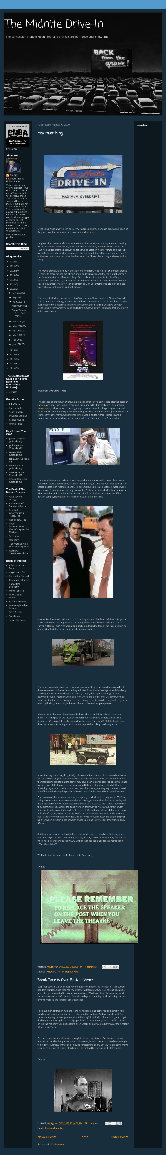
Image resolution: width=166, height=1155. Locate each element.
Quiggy (13, 175)
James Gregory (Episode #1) (16, 440)
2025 (12, 266)
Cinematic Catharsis (19, 580)
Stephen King (71, 971)
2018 (12, 354)
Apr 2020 (17, 330)
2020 (12, 288)
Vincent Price (15, 423)
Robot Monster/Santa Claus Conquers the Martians (19, 527)
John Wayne (15, 404)
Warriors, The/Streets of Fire (18, 552)
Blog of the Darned (19, 576)
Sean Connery (16, 412)
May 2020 (18, 326)
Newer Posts (47, 1137)
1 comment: (91, 967)
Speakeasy (14, 616)
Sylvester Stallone (18, 416)
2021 (12, 284)
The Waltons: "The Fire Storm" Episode (19, 545)
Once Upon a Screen (15, 596)
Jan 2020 (17, 344)
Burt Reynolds (16, 408)
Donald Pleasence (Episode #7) (18, 480)
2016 (12, 363)
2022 (12, 279)
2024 (12, 270)
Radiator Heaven (17, 601)
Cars (53, 971)
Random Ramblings (55, 1128)
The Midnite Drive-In (54, 24)
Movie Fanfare (16, 590)
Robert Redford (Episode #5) (17, 467)
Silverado (14, 536)
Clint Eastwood (16, 419)
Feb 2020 (17, 339)
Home (83, 1137)
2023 (12, 275)
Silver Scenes (15, 612)
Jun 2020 (17, 321)
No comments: (92, 1123)
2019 (12, 350)
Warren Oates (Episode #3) (16, 453)
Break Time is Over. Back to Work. (65, 980)
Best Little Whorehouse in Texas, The (16, 513)
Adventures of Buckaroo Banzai (17, 505)
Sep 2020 (18, 297)
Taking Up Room (17, 620)
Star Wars (14, 540)
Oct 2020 (17, 292)
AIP (11, 392)
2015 (12, 368)
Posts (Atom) (57, 1144)
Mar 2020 (18, 335)
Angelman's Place (18, 572)
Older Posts (120, 1137)
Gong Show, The (17, 519)
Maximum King (50, 133)
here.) (92, 232)
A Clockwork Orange (15, 498)
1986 (47, 971)
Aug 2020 (18, 302)
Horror (60, 971)
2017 (12, 359)
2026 (12, 261)
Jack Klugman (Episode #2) (16, 447)
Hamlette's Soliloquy (14, 585)
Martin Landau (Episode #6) (16, 474)
